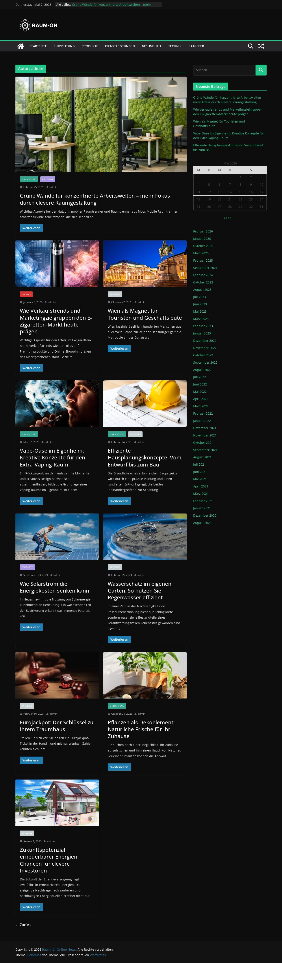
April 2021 (200, 486)
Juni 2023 (200, 304)
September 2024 (205, 268)
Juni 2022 (200, 384)
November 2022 (205, 348)
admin (53, 187)
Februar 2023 (203, 326)
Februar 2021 (203, 501)
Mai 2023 (200, 311)
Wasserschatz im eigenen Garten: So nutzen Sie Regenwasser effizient (139, 590)
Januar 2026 (202, 238)
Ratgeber (196, 46)
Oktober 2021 (203, 442)
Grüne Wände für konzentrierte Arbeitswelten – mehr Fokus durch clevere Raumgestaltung (111, 6)
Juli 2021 (199, 464)
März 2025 (201, 253)
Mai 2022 (200, 391)
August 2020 (202, 523)
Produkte (90, 46)
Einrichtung (64, 46)
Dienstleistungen (120, 46)
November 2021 (205, 435)
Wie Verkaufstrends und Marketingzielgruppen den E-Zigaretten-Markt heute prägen (56, 321)
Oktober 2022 (203, 355)
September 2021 (205, 450)
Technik (175, 46)
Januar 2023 (202, 333)
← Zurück (23, 924)
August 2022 (202, 370)
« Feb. (228, 218)
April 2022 (200, 399)
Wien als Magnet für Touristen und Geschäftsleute (145, 314)
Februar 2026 (203, 231)
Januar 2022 (202, 421)
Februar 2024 (203, 275)
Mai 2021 (200, 479)
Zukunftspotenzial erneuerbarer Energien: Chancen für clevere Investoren (49, 860)
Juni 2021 (200, 472)
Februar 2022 (203, 413)
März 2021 (201, 493)
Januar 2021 (202, 508)
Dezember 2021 (204, 428)
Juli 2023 (199, 297)
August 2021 (202, 457)
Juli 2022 (199, 377)
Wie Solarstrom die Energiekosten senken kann (54, 587)
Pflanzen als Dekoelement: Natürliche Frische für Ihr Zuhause (141, 729)
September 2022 (205, 362)
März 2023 (201, 319)
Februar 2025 (203, 260)
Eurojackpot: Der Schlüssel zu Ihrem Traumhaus (56, 726)
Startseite (38, 46)
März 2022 (201, 406)
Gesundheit (151, 46)
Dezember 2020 (204, 515)
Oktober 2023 (203, 282)
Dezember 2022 (204, 340)
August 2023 (202, 289)
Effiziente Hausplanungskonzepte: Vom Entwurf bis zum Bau (145, 457)
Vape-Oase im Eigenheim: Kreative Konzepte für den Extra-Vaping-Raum (52, 457)
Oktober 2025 (203, 246)
